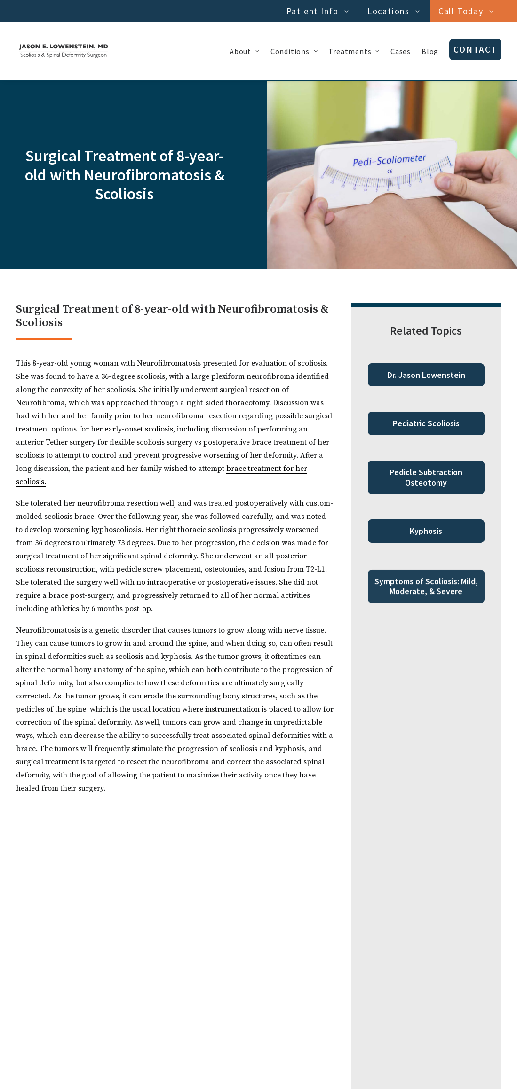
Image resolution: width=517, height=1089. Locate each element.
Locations (393, 11)
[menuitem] (319, 11)
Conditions (294, 51)
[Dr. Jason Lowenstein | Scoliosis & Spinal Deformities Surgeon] (63, 51)
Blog (430, 51)
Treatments (354, 51)
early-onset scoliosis (138, 429)
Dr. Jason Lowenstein (426, 374)
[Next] (382, 1005)
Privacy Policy (36, 1071)
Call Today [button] (466, 11)
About (245, 51)
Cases (400, 51)
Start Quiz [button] (258, 925)
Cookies (71, 1071)
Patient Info (317, 11)
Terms (96, 1071)
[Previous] (135, 1005)
